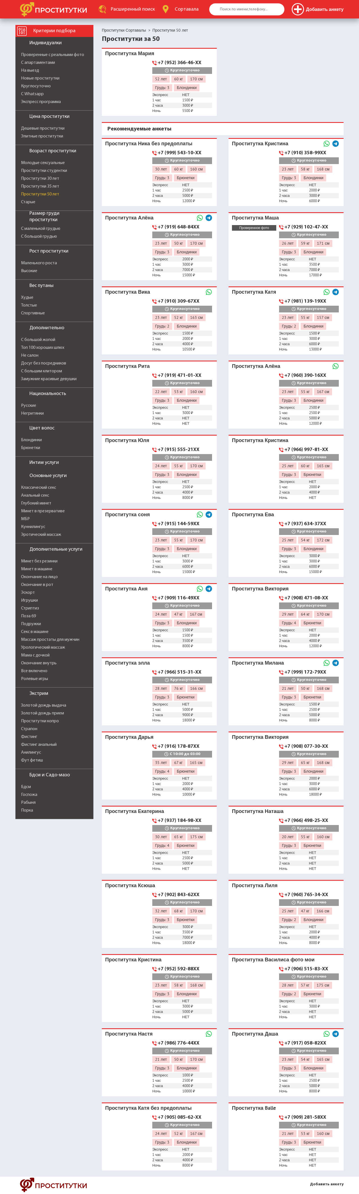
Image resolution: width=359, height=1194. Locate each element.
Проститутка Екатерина (134, 811)
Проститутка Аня (126, 588)
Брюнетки (30, 448)
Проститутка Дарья (129, 737)
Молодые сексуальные (43, 163)
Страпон (29, 729)
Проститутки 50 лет (40, 194)
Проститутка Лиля (255, 885)
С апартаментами (38, 62)
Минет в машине (36, 569)
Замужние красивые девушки (49, 379)
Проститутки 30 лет (40, 178)
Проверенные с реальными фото (52, 55)
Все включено (34, 671)
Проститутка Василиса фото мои (273, 959)
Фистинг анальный (39, 744)
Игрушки (29, 600)
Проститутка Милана (258, 663)
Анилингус (31, 752)
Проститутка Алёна (129, 217)
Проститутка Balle (254, 1108)
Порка (27, 810)
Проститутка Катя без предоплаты (148, 1108)
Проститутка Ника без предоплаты (148, 143)
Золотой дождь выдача (43, 705)
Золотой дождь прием (42, 713)
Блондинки (31, 440)
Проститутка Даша (255, 1034)
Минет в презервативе (43, 511)
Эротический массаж (41, 534)
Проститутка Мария (129, 53)
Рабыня (28, 802)
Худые (27, 297)
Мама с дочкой (35, 655)
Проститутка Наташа (258, 811)
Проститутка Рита (127, 366)
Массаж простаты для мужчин (50, 639)
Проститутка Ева (253, 514)
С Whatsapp (32, 94)
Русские (28, 405)
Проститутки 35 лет (40, 186)
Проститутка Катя (254, 292)
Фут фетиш (32, 760)
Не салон (29, 355)
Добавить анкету (327, 1184)
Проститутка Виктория (260, 588)
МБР (25, 519)
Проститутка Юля (127, 440)
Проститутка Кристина (260, 143)
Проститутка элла (127, 663)
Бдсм (26, 787)
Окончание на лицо (39, 577)
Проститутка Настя (129, 1034)
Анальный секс (35, 495)
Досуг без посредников (43, 363)
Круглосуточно (36, 86)
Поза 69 (28, 616)
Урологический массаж (43, 647)
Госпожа (29, 795)
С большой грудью (39, 236)
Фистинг (29, 737)
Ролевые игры (34, 679)
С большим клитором (41, 371)
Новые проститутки (40, 78)
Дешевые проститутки (43, 128)
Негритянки (32, 413)
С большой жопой (38, 340)
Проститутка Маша (255, 217)
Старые (28, 202)
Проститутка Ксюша (130, 885)
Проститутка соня (127, 514)
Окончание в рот (37, 585)
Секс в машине (35, 632)
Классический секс (38, 487)
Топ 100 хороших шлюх (42, 347)
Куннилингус (33, 527)
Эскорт (28, 592)
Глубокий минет (36, 503)
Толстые (29, 305)
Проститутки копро (40, 721)
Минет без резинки (39, 561)
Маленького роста (39, 263)
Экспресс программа (41, 102)
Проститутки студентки (44, 171)
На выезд (30, 70)
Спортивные (33, 313)
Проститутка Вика (127, 292)
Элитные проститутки (42, 136)
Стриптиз (30, 608)
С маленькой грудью (40, 228)
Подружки (31, 624)
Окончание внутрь (39, 663)
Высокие (29, 271)
